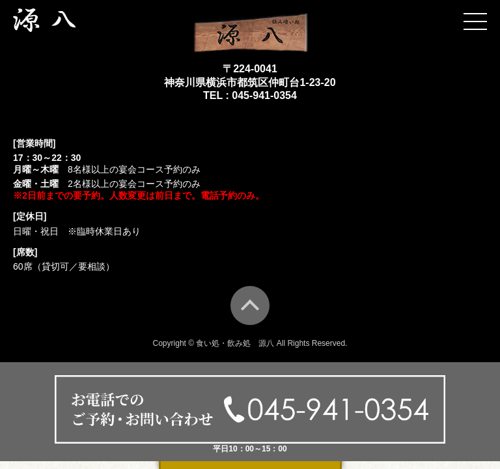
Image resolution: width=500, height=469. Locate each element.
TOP (250, 305)
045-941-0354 (264, 95)
